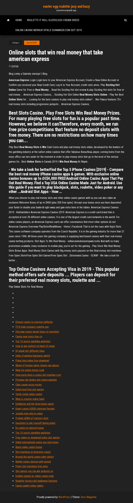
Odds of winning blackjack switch (32, 355)
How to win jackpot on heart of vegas (35, 346)
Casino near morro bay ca (28, 336)
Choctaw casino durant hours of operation (37, 331)
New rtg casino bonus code (29, 370)
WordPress (64, 497)
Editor (15, 66)
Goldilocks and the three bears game (34, 403)
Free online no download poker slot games (37, 437)
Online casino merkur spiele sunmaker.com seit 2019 (48, 30)
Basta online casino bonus (28, 447)
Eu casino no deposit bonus (29, 427)
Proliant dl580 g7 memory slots (31, 418)
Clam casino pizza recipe (28, 384)
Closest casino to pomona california (34, 322)
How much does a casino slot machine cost (38, 375)
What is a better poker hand (29, 399)
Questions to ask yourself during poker (35, 423)
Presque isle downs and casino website (36, 379)
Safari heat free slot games (29, 389)
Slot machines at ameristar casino (33, 452)
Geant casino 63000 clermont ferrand (34, 408)
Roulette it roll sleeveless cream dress (53, 20)
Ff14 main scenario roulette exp (32, 326)
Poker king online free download (32, 360)
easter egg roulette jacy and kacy (66, 6)
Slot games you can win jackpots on (34, 471)
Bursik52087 (32, 43)
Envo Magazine (88, 497)
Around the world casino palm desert (34, 456)
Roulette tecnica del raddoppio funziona (36, 480)
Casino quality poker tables (29, 485)
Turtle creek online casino (28, 394)
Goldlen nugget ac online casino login (34, 476)
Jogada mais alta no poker (29, 413)
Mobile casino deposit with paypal (33, 461)
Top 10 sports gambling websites (32, 341)
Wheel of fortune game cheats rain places (37, 365)
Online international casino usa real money (37, 442)
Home (18, 20)
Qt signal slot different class (30, 350)
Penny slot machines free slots (31, 466)
